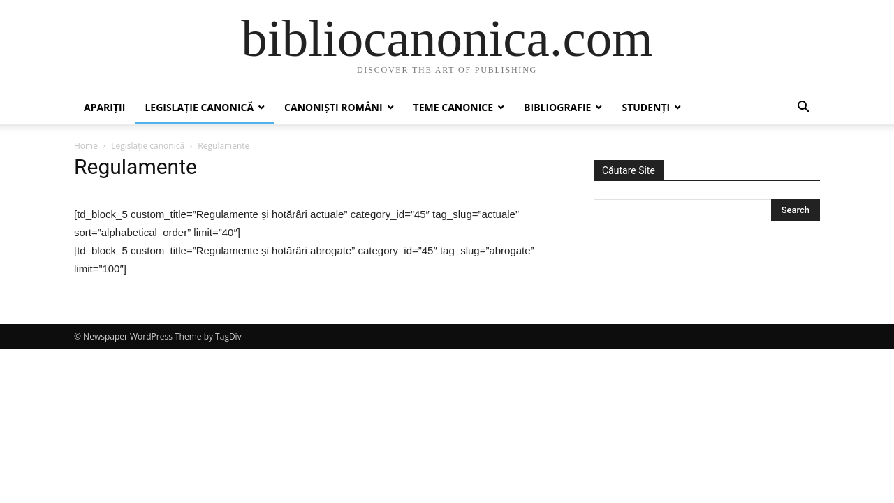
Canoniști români (333, 107)
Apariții (104, 107)
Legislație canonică (199, 107)
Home (86, 146)
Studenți (646, 107)
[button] (803, 108)
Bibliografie (557, 107)
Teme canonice (453, 107)
